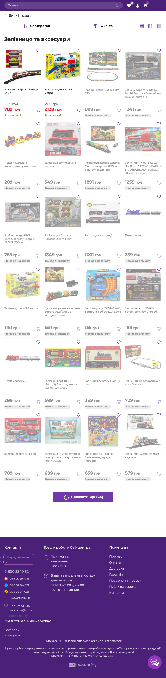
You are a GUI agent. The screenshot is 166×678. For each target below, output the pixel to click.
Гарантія (116, 575)
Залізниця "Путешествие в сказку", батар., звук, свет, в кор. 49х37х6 (63, 457)
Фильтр (103, 26)
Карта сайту (18, 616)
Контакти (116, 593)
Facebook (11, 630)
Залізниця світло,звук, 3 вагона (60, 164)
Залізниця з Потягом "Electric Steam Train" (58, 237)
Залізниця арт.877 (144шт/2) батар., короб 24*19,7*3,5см (103, 310)
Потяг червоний (15, 381)
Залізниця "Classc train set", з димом (143, 455)
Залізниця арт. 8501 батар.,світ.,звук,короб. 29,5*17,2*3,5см (19, 239)
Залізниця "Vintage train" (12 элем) (103, 382)
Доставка (116, 568)
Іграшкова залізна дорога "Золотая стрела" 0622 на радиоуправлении (102, 166)
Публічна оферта (122, 587)
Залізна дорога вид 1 (98, 235)
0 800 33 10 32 (16, 572)
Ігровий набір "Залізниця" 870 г (102, 91)
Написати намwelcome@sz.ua (18, 608)
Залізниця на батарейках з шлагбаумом (142, 382)
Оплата (115, 562)
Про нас (115, 556)
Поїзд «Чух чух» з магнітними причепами (20, 164)
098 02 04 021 (19, 585)
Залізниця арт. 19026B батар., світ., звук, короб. (141, 310)
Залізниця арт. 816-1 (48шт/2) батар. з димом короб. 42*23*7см (61, 384)
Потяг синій (133, 235)
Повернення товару (125, 581)
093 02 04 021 (19, 591)
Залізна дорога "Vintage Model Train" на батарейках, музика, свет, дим (143, 93)
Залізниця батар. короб (20, 453)
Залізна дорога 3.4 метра (21, 308)
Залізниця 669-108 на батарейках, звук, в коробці (99, 457)
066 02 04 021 (19, 578)
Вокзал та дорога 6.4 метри (59, 91)
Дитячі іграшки (21, 15)
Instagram (12, 635)
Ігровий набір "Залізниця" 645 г (21, 91)
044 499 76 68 (20, 598)
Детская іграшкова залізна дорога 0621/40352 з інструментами (62, 312)
